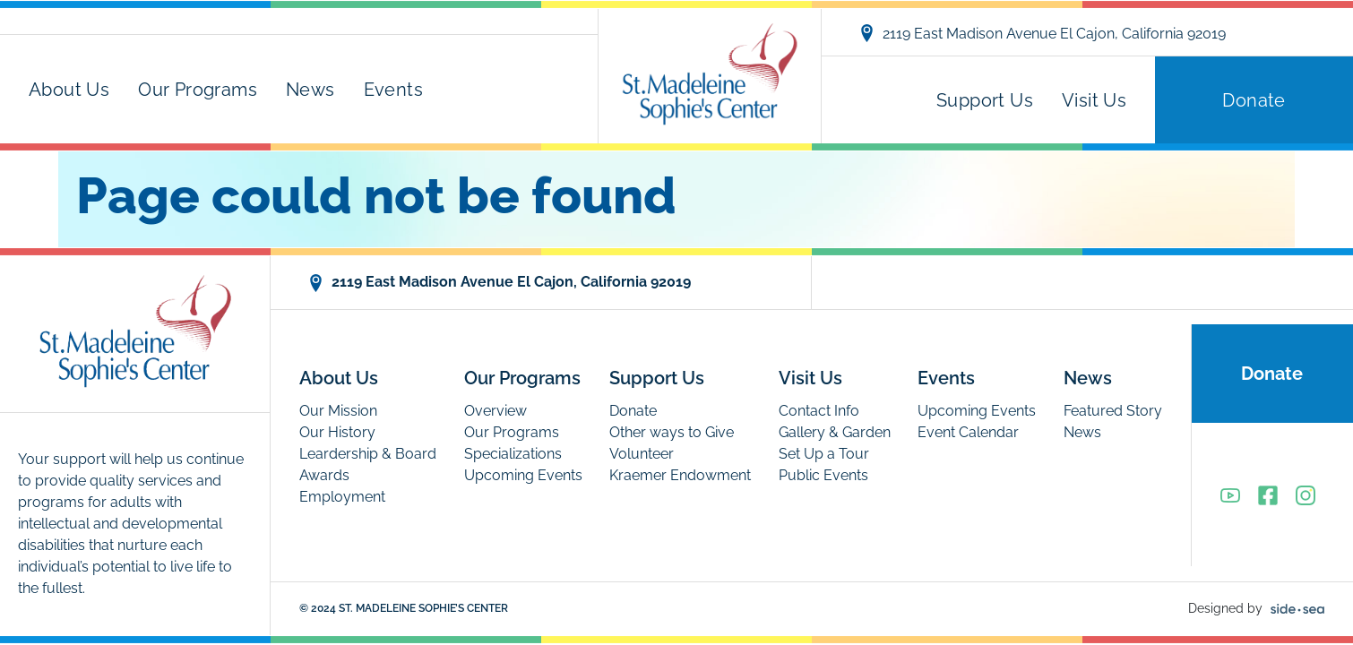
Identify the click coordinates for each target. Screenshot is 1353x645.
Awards (324, 475)
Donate (1253, 100)
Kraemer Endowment (680, 475)
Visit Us (1094, 100)
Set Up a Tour (824, 453)
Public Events (823, 475)
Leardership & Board (367, 453)
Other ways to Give (671, 432)
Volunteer (641, 453)
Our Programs (197, 89)
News (310, 89)
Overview (495, 410)
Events (393, 89)
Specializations (513, 453)
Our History (337, 432)
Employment (342, 496)
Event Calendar (968, 432)
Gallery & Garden (835, 432)
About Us (69, 89)
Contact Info (819, 410)
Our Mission (338, 410)
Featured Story (1113, 410)
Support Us (984, 100)
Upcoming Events (523, 475)
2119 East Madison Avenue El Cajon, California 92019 (1041, 33)
